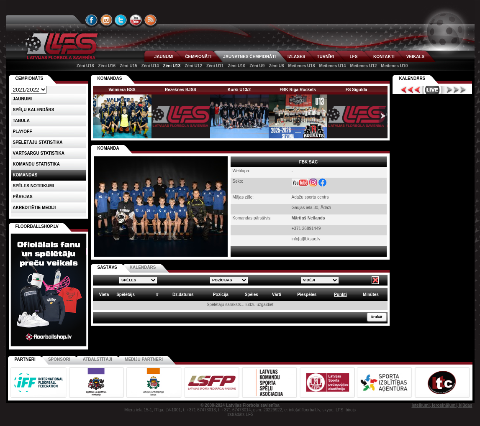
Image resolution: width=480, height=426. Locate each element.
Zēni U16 (107, 66)
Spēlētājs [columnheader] (125, 294)
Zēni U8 (276, 66)
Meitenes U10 (394, 66)
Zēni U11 (215, 66)
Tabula (21, 120)
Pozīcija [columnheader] (220, 294)
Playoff (22, 131)
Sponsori (59, 359)
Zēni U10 (237, 66)
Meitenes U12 (363, 66)
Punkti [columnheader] (340, 294)
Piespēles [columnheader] (306, 294)
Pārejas (23, 196)
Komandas (25, 175)
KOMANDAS (110, 78)
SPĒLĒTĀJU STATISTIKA (38, 142)
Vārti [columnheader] (276, 294)
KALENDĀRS (143, 267)
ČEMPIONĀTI (198, 56)
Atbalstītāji (97, 359)
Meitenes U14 (332, 66)
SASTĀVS (107, 267)
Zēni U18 (85, 66)
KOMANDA (108, 148)
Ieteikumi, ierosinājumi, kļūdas (441, 405)
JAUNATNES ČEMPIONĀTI (249, 56)
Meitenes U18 (301, 66)
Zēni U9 (256, 66)
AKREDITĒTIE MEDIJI (34, 207)
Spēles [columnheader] (251, 294)
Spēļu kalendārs (33, 109)
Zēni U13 (172, 66)
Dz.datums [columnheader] (183, 294)
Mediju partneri (144, 359)
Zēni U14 (150, 66)
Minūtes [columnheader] (371, 294)
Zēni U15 (128, 66)
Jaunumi (22, 99)
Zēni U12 (193, 66)
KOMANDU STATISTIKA (36, 164)
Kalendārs (412, 78)
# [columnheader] (157, 294)
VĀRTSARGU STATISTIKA (39, 153)
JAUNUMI (164, 56)
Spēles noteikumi (33, 186)
